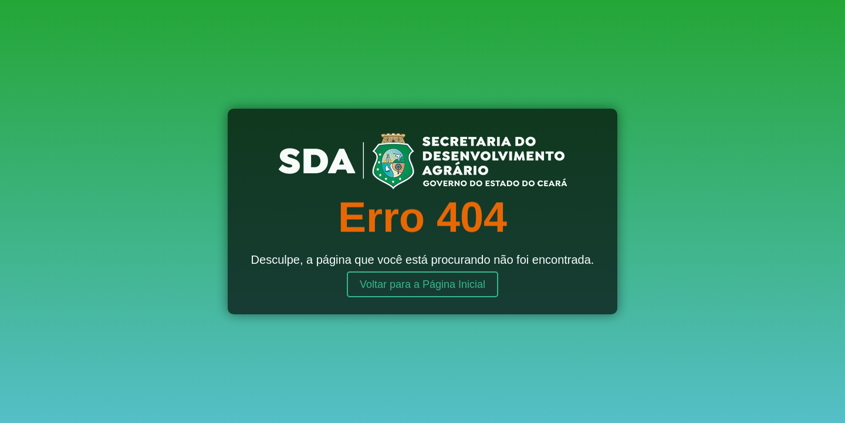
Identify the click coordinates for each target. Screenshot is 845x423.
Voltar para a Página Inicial (422, 284)
